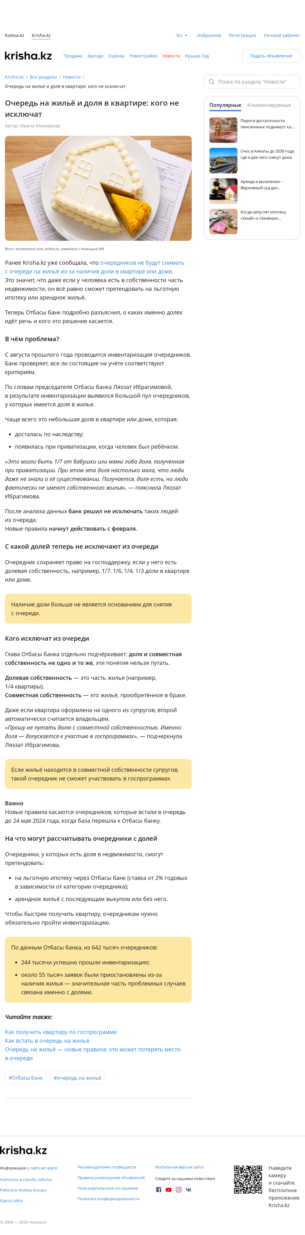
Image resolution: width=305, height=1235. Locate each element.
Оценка (116, 56)
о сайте (34, 1168)
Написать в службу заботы (26, 1179)
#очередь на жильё (77, 1077)
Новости (171, 56)
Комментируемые (269, 105)
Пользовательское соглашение (107, 1188)
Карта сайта (11, 1200)
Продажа (72, 56)
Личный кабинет (282, 35)
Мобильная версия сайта (179, 1167)
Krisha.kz (14, 77)
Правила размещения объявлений (111, 1177)
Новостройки (143, 56)
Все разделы (43, 77)
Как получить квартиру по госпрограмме (61, 1032)
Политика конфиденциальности (108, 1198)
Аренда (95, 56)
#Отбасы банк (26, 1077)
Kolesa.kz (14, 35)
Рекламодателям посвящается (106, 1167)
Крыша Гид (197, 56)
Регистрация (242, 35)
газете (51, 1168)
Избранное (209, 35)
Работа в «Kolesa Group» (23, 1190)
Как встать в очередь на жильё (47, 1040)
